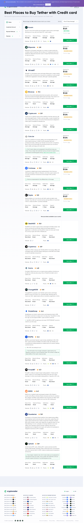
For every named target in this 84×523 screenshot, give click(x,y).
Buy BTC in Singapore (28, 511)
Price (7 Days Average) (69, 21)
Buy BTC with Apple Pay (48, 505)
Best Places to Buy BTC (10, 497)
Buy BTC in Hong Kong (29, 513)
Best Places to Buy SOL (10, 501)
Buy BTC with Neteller (48, 513)
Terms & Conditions (43, 520)
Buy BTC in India (27, 515)
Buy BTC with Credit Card (49, 499)
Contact (77, 520)
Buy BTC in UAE (27, 503)
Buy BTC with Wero (47, 515)
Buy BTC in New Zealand (29, 509)
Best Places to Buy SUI (10, 515)
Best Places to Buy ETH (10, 499)
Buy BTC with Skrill (47, 511)
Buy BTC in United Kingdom (30, 499)
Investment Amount (11, 27)
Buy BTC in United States (29, 497)
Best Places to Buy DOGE (10, 511)
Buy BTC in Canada (28, 505)
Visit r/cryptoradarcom (38, 4)
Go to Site (70, 40)
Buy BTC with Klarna (47, 509)
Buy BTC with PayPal (47, 503)
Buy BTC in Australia (28, 507)
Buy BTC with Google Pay (48, 507)
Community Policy (69, 520)
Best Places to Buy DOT (10, 509)
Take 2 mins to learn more (49, 152)
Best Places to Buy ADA (10, 507)
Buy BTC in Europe (28, 501)
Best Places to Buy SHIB (10, 513)
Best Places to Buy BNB (10, 505)
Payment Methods (12, 31)
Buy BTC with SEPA (47, 501)
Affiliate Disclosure (60, 520)
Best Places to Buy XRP (10, 503)
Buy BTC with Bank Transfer (49, 497)
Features (9, 36)
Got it (48, 4)
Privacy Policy (52, 520)
